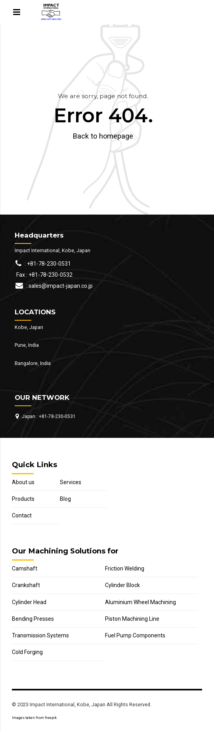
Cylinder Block (122, 585)
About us (23, 482)
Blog (65, 499)
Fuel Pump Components (135, 635)
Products (23, 499)
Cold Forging (27, 652)
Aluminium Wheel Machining (140, 602)
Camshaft (24, 568)
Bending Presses (33, 619)
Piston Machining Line (132, 619)
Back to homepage (103, 136)
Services (70, 482)
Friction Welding (124, 568)
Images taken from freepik (34, 718)
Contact (22, 515)
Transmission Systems (40, 635)
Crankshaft (26, 585)
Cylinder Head (29, 602)
